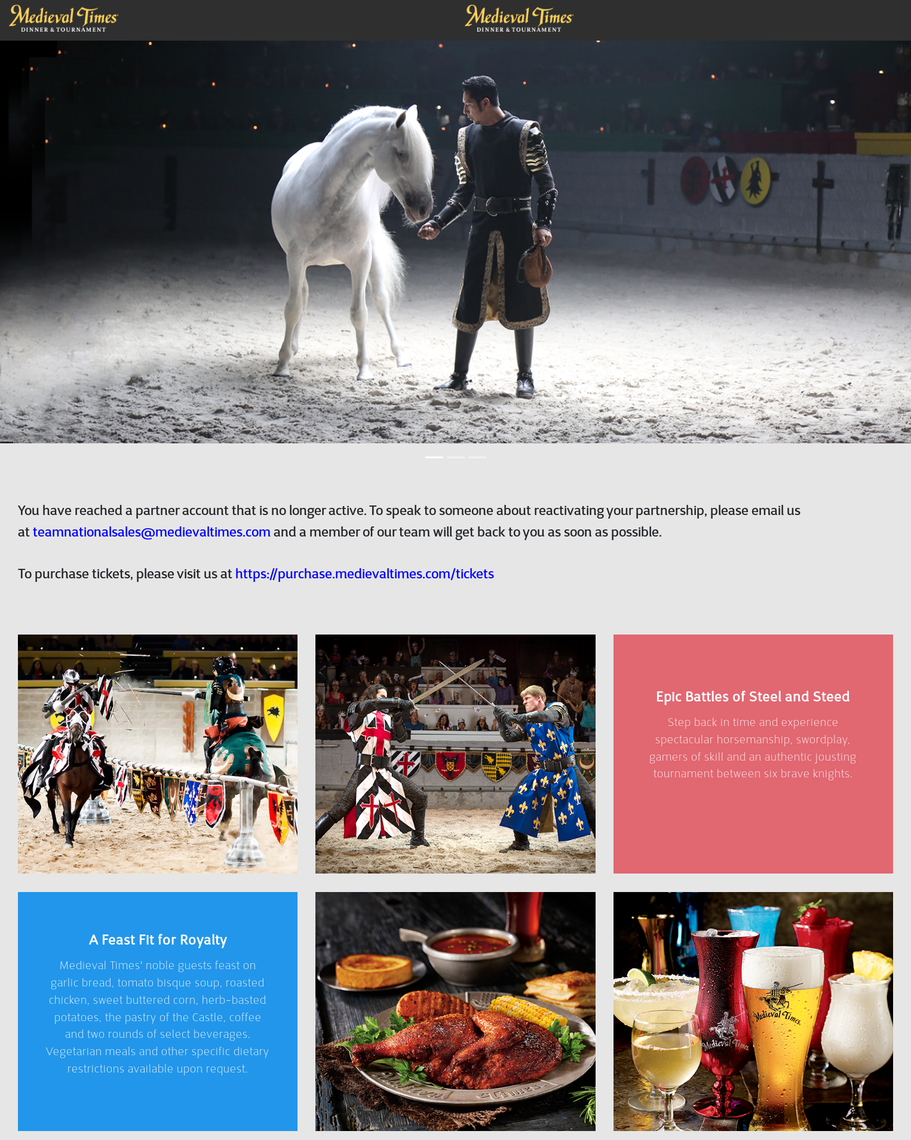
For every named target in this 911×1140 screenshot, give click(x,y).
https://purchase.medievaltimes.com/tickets (364, 584)
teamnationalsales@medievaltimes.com (152, 542)
